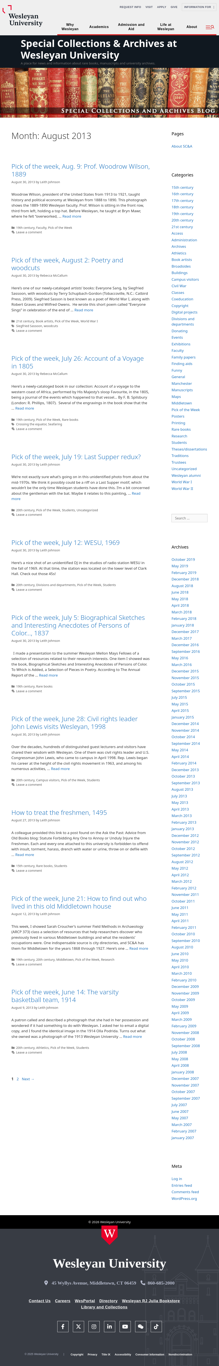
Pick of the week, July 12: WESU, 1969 (65, 542)
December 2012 (185, 835)
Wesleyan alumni (186, 475)
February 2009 (183, 1025)
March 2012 (181, 881)
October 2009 (183, 999)
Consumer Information (149, 1354)
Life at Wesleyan (165, 27)
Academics (99, 27)
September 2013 (185, 782)
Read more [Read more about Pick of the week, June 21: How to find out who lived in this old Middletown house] (138, 948)
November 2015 (185, 677)
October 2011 (183, 901)
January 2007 (182, 1137)
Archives (178, 246)
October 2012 (183, 848)
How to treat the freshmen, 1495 (59, 812)
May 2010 (179, 960)
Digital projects (184, 312)
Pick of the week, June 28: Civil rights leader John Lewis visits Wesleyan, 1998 (74, 722)
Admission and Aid (131, 27)
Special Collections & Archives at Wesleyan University (99, 49)
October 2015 (183, 684)
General (178, 376)
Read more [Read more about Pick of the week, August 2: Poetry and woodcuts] (83, 309)
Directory (108, 1301)
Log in (176, 1178)
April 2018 (180, 605)
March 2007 (181, 1124)
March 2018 (181, 612)
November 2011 (185, 894)
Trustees (178, 462)
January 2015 (182, 717)
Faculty (41, 228)
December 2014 (185, 723)
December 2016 (185, 644)
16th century (182, 193)
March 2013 (181, 815)
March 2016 (181, 664)
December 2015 (185, 671)
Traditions (180, 455)
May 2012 (179, 868)
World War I (89, 321)
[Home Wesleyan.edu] (109, 1235)
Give (174, 7)
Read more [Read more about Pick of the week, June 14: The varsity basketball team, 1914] (132, 1036)
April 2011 (180, 920)
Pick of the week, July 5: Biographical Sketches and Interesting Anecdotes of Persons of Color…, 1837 (78, 625)
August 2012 (182, 861)
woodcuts (51, 326)
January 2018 (182, 625)
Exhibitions (180, 344)
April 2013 (180, 809)
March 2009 (181, 1019)
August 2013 (182, 789)
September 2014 (185, 743)
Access (177, 233)
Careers (62, 1301)
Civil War (178, 285)
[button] (210, 27)
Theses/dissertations (189, 449)
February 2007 (183, 1131)
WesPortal (85, 1301)
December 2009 (185, 986)
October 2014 (183, 736)
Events (177, 337)
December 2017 (185, 631)
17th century (182, 200)
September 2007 (185, 1098)
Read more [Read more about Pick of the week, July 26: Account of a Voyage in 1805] (24, 408)
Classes (177, 292)
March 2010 (181, 973)
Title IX (106, 1354)
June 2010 (180, 953)
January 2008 (182, 1072)
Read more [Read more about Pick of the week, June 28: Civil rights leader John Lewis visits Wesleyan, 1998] (60, 768)
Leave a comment (29, 232)
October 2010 (183, 933)
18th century (182, 206)
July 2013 (179, 796)
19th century (25, 228)
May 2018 (179, 598)
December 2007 (185, 1078)
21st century (25, 321)
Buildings (179, 272)
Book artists (44, 321)
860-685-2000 (161, 1283)
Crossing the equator (31, 424)
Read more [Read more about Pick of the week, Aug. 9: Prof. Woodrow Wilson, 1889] (71, 216)
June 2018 (180, 592)
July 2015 (179, 697)
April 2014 (180, 756)
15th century (25, 866)
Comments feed (185, 1191)
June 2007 (180, 1111)
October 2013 (183, 776)
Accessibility (123, 1354)
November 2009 (185, 993)
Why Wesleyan (70, 27)
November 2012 (185, 841)
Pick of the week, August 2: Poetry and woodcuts (67, 264)
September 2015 (185, 690)
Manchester (181, 383)
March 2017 (181, 638)
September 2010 (185, 940)
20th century (25, 510)
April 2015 (180, 710)
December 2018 (185, 579)
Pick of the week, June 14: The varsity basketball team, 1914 (65, 995)
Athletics (42, 1048)
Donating (179, 330)
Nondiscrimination (180, 1354)
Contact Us (40, 1301)
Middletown (65, 959)
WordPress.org (184, 1198)
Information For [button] (199, 7)
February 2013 (183, 822)
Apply (161, 7)
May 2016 (179, 657)
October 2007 (183, 1091)
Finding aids (181, 363)
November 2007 (185, 1085)
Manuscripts (182, 389)
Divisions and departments (55, 585)
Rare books (70, 420)
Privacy (92, 1354)
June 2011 (180, 907)
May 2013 (179, 802)
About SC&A (181, 146)
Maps (176, 396)
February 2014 (183, 763)
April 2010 (180, 966)
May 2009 (179, 1006)
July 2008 (179, 1052)
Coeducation (182, 298)
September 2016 (185, 651)
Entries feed (181, 1185)
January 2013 (182, 828)
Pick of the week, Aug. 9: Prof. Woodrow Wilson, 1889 (80, 170)
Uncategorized (87, 510)
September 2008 (185, 1045)
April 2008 (180, 1065)
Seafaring (55, 424)
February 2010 (183, 980)
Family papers (183, 357)
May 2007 (179, 1117)
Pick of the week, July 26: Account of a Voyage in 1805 (77, 362)
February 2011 (183, 927)
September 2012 (185, 855)
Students (68, 510)
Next (28, 1078)
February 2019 (183, 572)
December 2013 (185, 769)
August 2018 (182, 585)
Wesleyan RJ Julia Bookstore (151, 1301)
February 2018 (183, 618)
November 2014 (185, 730)
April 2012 (180, 874)
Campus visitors (47, 780)
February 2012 (183, 888)
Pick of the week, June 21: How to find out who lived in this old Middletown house (79, 902)
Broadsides (181, 266)
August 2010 (182, 947)
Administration (184, 239)
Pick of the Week (60, 228)
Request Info (130, 7)
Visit (149, 7)
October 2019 (183, 559)
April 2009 (180, 1012)
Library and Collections (104, 1307)
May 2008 (179, 1058)
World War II (182, 488)
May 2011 (179, 914)
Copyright (179, 305)
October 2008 (183, 1039)
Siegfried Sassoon (29, 326)
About (192, 27)
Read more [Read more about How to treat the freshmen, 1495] (24, 854)
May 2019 (179, 565)
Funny (176, 370)
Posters (177, 416)
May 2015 (179, 704)
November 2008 (185, 1032)
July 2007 (179, 1104)
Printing (178, 422)
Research (107, 959)
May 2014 (179, 749)
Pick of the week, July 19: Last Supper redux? (76, 456)
